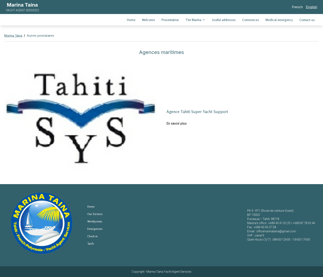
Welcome (148, 20)
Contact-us (307, 20)
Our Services (95, 214)
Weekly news (94, 221)
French (297, 7)
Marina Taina (13, 35)
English (311, 7)
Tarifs (90, 243)
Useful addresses (224, 20)
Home (131, 20)
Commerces (250, 20)
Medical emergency (279, 20)
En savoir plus (176, 123)
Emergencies (95, 228)
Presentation (170, 20)
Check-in (92, 236)
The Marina (195, 20)
